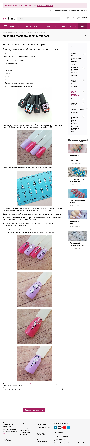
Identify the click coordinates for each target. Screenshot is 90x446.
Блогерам (22, 436)
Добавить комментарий (34, 410)
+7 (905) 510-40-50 (59, 11)
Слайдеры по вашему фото (9, 436)
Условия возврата (25, 428)
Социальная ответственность (7, 440)
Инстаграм (34, 384)
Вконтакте (55, 427)
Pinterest (64, 427)
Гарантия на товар (25, 432)
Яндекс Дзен (60, 427)
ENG (8, 11)
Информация (24, 423)
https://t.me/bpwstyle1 (45, 5)
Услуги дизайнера (42, 436)
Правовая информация (9, 429)
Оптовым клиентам (25, 439)
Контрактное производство (42, 423)
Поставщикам (24, 434)
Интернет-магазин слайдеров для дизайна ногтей (9, 424)
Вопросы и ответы (42, 441)
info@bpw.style (60, 439)
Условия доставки (25, 425)
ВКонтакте (43, 384)
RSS (85, 36)
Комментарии (13, 403)
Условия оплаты (24, 430)
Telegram (68, 427)
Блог (4, 433)
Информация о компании (10, 431)
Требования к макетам (43, 439)
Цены (38, 431)
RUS (4, 11)
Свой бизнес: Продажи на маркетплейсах (43, 428)
